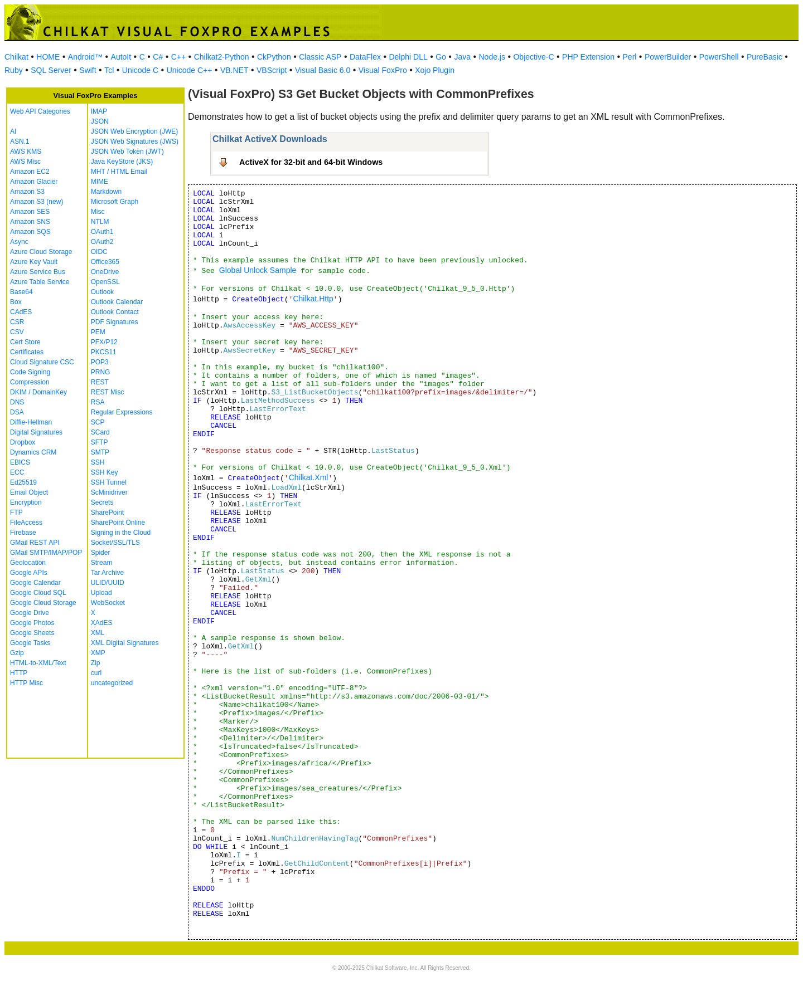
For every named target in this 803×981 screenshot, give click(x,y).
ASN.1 (20, 141)
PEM (98, 332)
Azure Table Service (40, 282)
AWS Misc (25, 161)
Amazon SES (30, 212)
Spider (100, 553)
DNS (17, 402)
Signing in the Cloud (121, 532)
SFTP (99, 442)
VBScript (272, 70)
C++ (178, 56)
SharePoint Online (118, 522)
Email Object (29, 492)
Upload (101, 593)
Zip (95, 663)
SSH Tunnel (109, 482)
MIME (99, 182)
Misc (98, 212)
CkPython (274, 56)
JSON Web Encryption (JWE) (134, 131)
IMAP (99, 111)
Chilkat (16, 56)
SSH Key (104, 472)
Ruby (13, 70)
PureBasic (764, 56)
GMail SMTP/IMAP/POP (46, 553)
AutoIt (121, 56)
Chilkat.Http (313, 298)
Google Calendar (35, 583)
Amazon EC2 (30, 171)
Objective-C (533, 56)
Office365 (105, 262)
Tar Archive (107, 573)
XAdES (102, 623)
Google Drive (29, 613)
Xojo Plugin (434, 70)
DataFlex (365, 56)
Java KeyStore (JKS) (122, 161)
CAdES (21, 312)
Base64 (21, 292)
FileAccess (26, 522)
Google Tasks (30, 643)
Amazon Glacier (33, 182)
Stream (102, 563)
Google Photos (32, 623)
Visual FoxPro (383, 70)
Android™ (85, 56)
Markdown (106, 192)
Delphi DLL (408, 56)
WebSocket (108, 603)
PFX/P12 (104, 342)
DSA (17, 412)
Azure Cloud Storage (41, 252)
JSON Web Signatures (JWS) (134, 141)
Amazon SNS (30, 222)
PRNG (100, 372)
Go (441, 56)
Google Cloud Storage (43, 603)
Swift (87, 70)
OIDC (99, 252)
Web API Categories (40, 111)
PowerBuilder (668, 56)
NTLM (100, 222)
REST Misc (107, 392)
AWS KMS (25, 151)
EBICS (20, 462)
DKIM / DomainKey (38, 392)
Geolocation (28, 563)
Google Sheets (32, 633)
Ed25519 (23, 482)
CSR (17, 322)
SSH (98, 462)
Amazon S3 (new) (36, 202)
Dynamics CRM (33, 452)
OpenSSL (105, 282)
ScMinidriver (109, 492)
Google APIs (28, 573)
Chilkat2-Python (221, 56)
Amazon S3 (27, 192)
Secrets (102, 502)
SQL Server (51, 70)
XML (98, 633)
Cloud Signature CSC (42, 362)
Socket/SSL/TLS (115, 542)
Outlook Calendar (117, 302)
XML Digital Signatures (125, 643)
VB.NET (234, 70)
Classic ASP (320, 56)
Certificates (26, 352)
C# (158, 56)
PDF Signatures (114, 322)
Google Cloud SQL (38, 593)
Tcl (109, 70)
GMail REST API (34, 542)
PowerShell (719, 56)
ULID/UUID (107, 583)
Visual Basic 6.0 (322, 70)
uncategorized (112, 683)
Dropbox (22, 442)
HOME (48, 56)
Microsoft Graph (114, 202)
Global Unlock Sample (258, 270)
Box (16, 302)
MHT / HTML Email (119, 171)
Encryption (26, 502)
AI (13, 131)
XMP (98, 653)
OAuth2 (102, 242)
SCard (100, 432)
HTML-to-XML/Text (38, 663)
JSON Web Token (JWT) (127, 151)
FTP (16, 512)
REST (100, 382)
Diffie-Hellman (31, 422)
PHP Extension (588, 56)
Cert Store (25, 342)
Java (462, 56)
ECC (17, 472)
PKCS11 (104, 352)
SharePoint (107, 512)
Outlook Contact (115, 312)
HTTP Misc (26, 683)
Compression (30, 382)
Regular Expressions (122, 412)
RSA (98, 402)
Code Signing (30, 372)
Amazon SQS (30, 232)
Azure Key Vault (33, 262)
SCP (98, 422)
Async (19, 242)
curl (96, 673)
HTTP (18, 673)
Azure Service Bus (37, 272)
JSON (100, 121)
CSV (17, 332)
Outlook (102, 292)
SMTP (100, 452)
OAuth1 (102, 232)
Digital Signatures (36, 432)
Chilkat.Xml (308, 477)
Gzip (17, 653)
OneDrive (105, 272)
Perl (630, 56)
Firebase (23, 532)
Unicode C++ (189, 70)
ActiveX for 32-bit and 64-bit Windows (311, 162)
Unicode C (140, 70)
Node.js (492, 56)
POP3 (100, 362)
